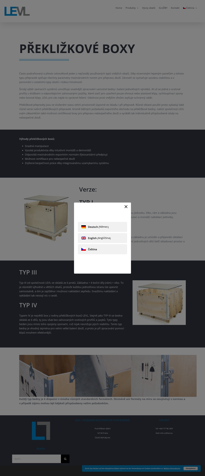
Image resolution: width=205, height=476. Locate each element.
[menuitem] (102, 227)
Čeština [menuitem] (92, 249)
